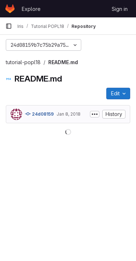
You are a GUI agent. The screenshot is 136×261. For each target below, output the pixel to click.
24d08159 (39, 114)
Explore (31, 9)
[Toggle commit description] (94, 114)
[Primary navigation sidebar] (9, 26)
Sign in (120, 9)
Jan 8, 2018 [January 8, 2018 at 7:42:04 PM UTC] (69, 114)
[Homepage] (10, 8)
